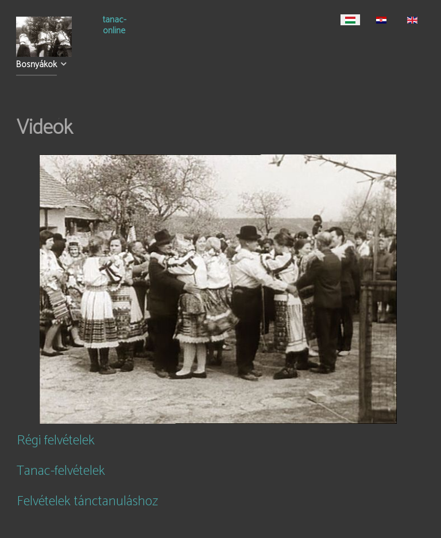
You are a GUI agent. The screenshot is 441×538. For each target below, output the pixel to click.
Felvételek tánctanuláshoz (87, 501)
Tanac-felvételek (61, 471)
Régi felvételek (56, 440)
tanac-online (114, 26)
